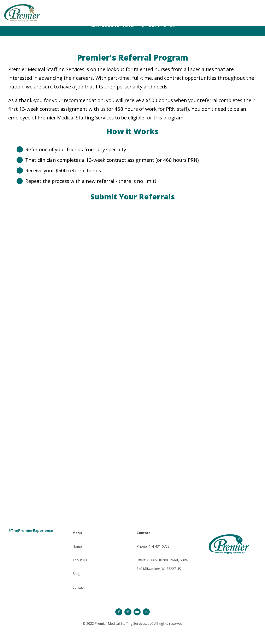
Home (77, 546)
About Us (79, 560)
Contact (78, 587)
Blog (76, 573)
